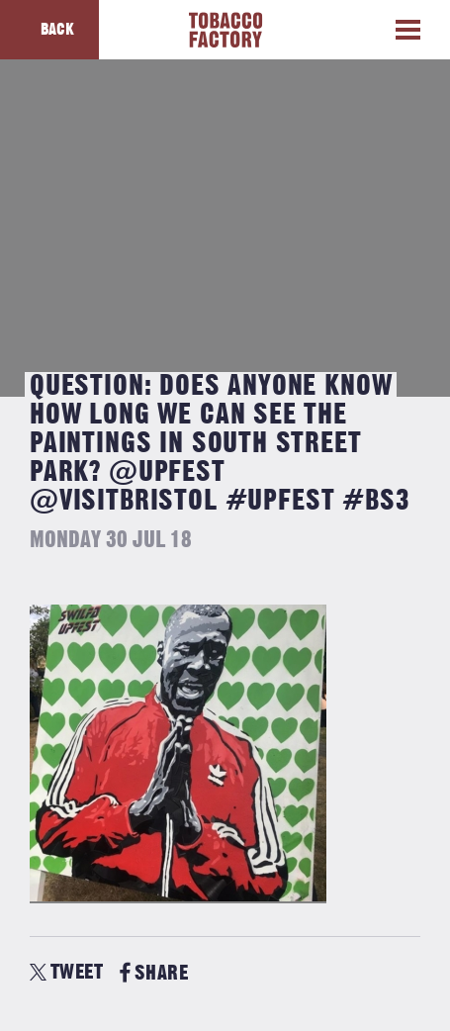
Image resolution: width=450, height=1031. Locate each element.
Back (57, 30)
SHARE (154, 973)
